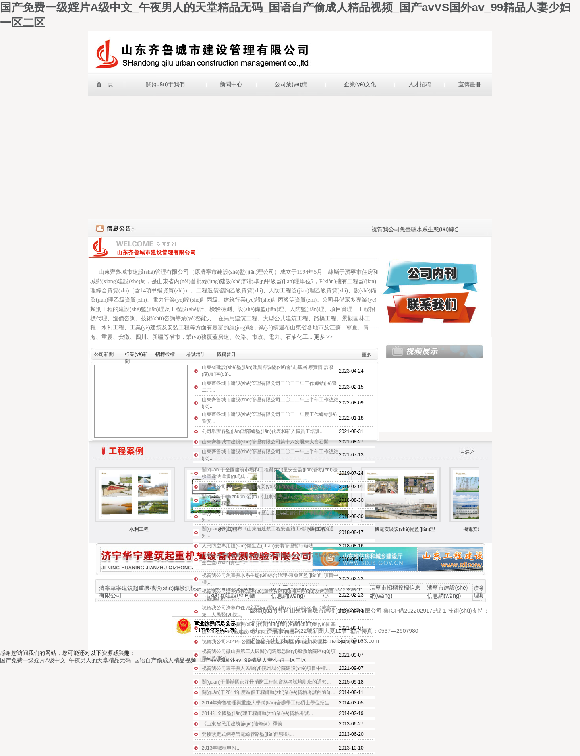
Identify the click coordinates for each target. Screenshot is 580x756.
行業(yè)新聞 (136, 356)
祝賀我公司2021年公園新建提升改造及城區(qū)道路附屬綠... (266, 641)
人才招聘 (419, 84)
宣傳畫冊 (469, 84)
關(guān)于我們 (165, 84)
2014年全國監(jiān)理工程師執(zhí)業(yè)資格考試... (257, 713)
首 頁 (104, 84)
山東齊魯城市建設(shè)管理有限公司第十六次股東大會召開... (267, 442)
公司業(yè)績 (291, 84)
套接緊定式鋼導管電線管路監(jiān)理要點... (248, 734)
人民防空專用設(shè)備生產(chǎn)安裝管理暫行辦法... (260, 546)
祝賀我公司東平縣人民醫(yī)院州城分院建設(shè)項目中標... (266, 668)
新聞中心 (231, 84)
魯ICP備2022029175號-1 (414, 610)
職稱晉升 (226, 354)
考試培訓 (195, 354)
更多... (368, 355)
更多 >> (323, 337)
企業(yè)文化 (360, 84)
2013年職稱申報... (221, 748)
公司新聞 (104, 354)
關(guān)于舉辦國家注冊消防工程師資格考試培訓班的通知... (266, 682)
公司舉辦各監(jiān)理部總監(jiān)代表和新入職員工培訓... (263, 431)
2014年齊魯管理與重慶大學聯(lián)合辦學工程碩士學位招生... (268, 703)
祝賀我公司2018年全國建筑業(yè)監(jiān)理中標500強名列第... (269, 486)
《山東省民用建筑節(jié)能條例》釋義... (244, 724)
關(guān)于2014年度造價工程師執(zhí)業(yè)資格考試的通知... (269, 692)
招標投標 (165, 354)
